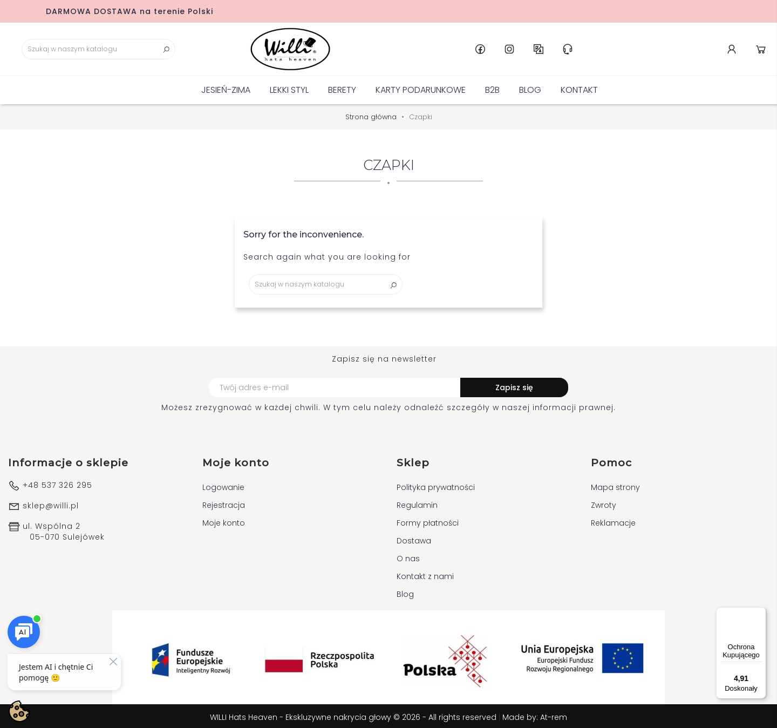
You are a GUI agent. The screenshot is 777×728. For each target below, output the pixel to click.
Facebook (616, 48)
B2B (492, 87)
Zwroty (603, 503)
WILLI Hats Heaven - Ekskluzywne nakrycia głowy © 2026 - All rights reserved (354, 715)
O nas (408, 556)
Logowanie (223, 485)
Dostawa (414, 538)
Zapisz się (514, 385)
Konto (733, 48)
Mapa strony (615, 485)
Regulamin (417, 503)
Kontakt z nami (425, 574)
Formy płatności (428, 520)
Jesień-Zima (225, 87)
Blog (530, 87)
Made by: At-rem (534, 715)
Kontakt (579, 87)
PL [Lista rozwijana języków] (675, 48)
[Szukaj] (86, 48)
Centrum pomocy (704, 48)
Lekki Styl (289, 87)
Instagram (645, 48)
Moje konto (223, 520)
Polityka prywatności (436, 485)
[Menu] (759, 613)
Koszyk (762, 48)
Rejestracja (223, 503)
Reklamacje (613, 520)
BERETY (342, 87)
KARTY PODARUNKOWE (421, 87)
